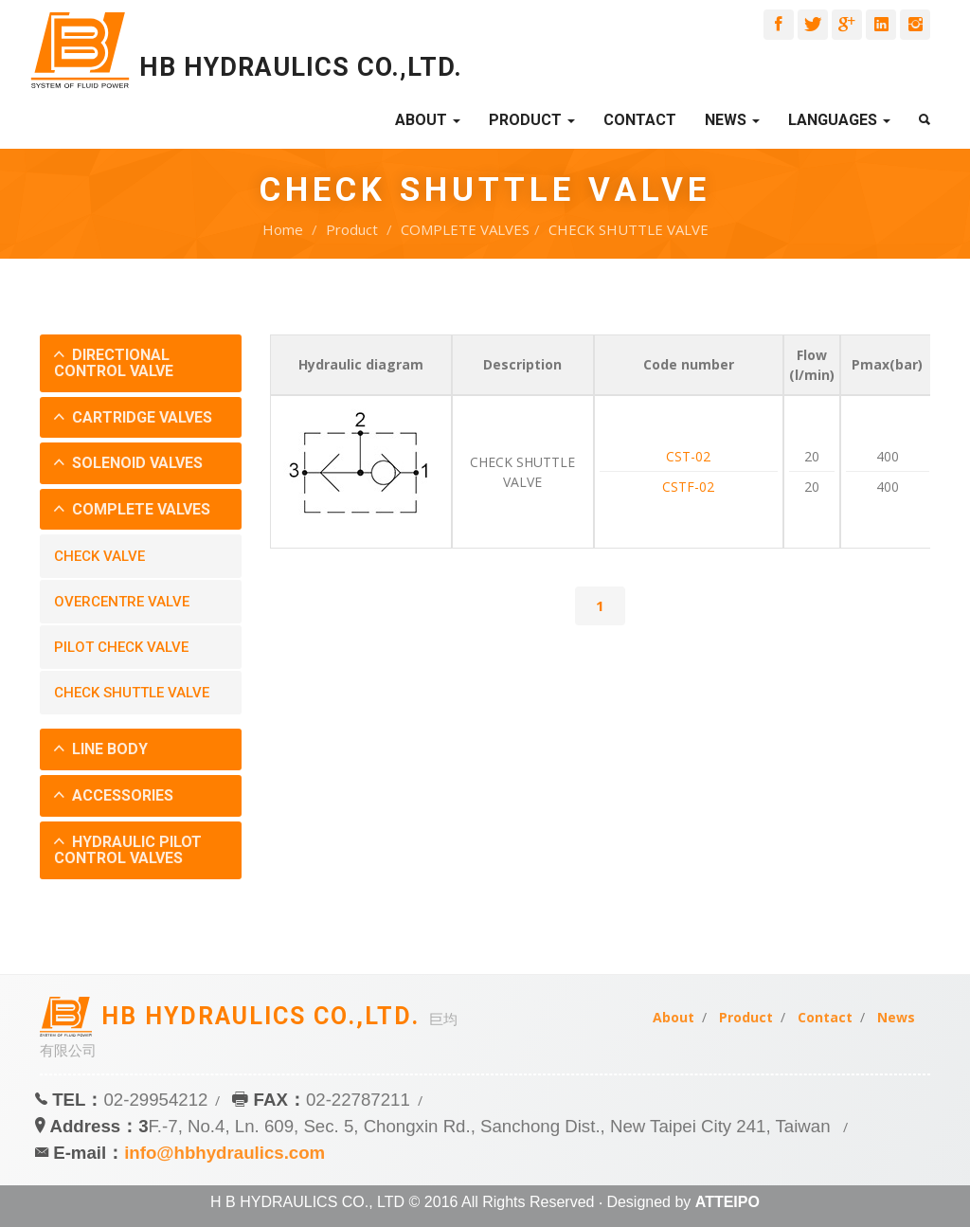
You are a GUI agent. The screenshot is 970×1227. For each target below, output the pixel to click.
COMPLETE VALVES (465, 229)
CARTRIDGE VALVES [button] (140, 417)
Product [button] (532, 120)
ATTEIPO (727, 1202)
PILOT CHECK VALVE (121, 647)
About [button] (427, 120)
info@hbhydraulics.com (224, 1153)
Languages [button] (839, 120)
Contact (639, 120)
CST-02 (688, 456)
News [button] (732, 120)
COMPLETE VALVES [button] (139, 509)
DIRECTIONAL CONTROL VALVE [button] (113, 363)
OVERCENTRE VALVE (121, 601)
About (673, 1017)
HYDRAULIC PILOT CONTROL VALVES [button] (128, 850)
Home (282, 229)
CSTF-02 (688, 487)
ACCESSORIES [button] (120, 795)
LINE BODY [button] (108, 749)
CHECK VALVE (99, 556)
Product (352, 229)
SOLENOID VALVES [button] (135, 463)
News (896, 1017)
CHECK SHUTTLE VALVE (628, 229)
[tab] (141, 363)
